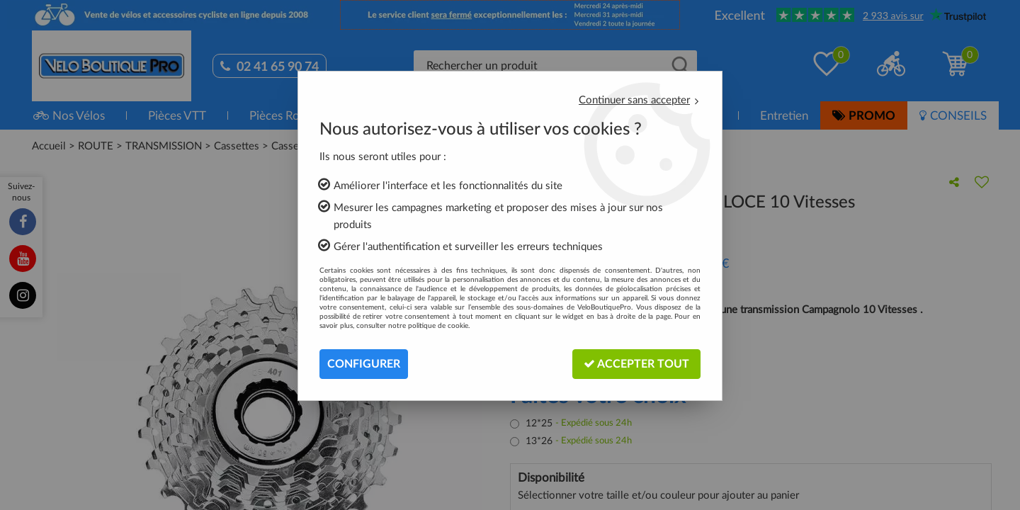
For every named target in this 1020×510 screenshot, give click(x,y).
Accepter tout (636, 364)
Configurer (363, 364)
